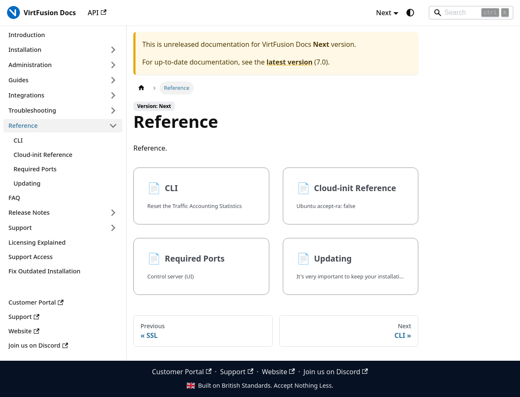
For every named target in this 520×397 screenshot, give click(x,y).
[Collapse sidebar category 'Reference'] (113, 125)
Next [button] (383, 12)
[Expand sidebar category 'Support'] (113, 228)
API (97, 12)
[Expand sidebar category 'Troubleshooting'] (113, 110)
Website (278, 371)
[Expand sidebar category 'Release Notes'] (113, 212)
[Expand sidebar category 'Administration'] (113, 65)
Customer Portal (181, 371)
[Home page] (141, 88)
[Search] (471, 12)
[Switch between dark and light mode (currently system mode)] (410, 12)
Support (236, 371)
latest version (289, 62)
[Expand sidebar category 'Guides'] (113, 80)
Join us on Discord (335, 371)
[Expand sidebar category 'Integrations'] (113, 95)
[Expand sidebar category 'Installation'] (113, 50)
